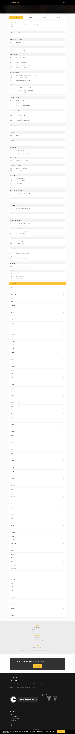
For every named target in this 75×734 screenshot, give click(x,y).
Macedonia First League (15, 166)
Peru (37, 519)
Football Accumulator (15, 720)
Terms (12, 725)
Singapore (37, 555)
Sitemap (13, 723)
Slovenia (37, 563)
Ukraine (37, 592)
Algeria (37, 321)
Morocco (37, 498)
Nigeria (37, 505)
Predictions (13, 716)
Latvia (37, 476)
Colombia (37, 386)
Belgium (37, 353)
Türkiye (37, 588)
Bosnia (37, 361)
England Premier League (16, 32)
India (37, 440)
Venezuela (37, 610)
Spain (37, 303)
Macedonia (37, 483)
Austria (37, 339)
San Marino (37, 541)
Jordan (37, 462)
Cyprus (37, 397)
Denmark (37, 400)
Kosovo (37, 469)
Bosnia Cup (12, 47)
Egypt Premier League (15, 110)
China (37, 379)
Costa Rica (37, 389)
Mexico (37, 491)
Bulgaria (37, 368)
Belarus (37, 350)
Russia (37, 537)
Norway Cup (13, 199)
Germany (37, 306)
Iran (37, 447)
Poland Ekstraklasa (14, 214)
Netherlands (37, 501)
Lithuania (37, 480)
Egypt (37, 411)
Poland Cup (13, 206)
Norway (37, 509)
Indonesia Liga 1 (14, 148)
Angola (37, 324)
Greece (37, 426)
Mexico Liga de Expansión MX (17, 191)
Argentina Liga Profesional (16, 40)
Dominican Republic (37, 404)
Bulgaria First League (15, 72)
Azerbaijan (37, 343)
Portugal (37, 527)
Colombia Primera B (14, 98)
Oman (37, 512)
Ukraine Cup (13, 264)
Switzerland (37, 577)
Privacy (12, 727)
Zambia (37, 617)
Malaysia (37, 487)
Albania (37, 317)
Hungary (37, 433)
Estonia (37, 415)
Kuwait (37, 472)
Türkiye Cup (13, 249)
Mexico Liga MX (13, 176)
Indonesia (37, 444)
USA (37, 602)
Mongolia (37, 494)
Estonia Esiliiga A (14, 125)
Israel (37, 454)
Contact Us (13, 721)
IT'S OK (60, 731)
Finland (37, 418)
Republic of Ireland (37, 530)
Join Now (37, 668)
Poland (37, 523)
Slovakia (37, 559)
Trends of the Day (15, 718)
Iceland (37, 436)
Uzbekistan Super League (16, 272)
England (37, 299)
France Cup (12, 133)
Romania (37, 534)
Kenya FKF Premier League (16, 158)
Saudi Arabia (37, 545)
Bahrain (37, 346)
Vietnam (37, 613)
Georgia (37, 422)
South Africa (37, 566)
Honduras (37, 429)
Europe (37, 292)
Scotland (37, 548)
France (37, 314)
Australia (37, 335)
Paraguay (37, 516)
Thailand (37, 581)
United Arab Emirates (37, 595)
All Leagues (13, 285)
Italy (37, 310)
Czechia (37, 382)
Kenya (37, 465)
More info (69, 731)
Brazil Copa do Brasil (15, 55)
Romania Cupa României (15, 221)
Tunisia (37, 584)
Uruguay (37, 599)
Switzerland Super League (16, 239)
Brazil (37, 364)
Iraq (37, 451)
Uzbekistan (37, 606)
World (37, 288)
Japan (37, 458)
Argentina (37, 328)
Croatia (37, 393)
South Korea (37, 570)
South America (37, 296)
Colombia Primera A (14, 85)
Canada (37, 371)
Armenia (37, 332)
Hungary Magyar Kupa (15, 141)
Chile (37, 375)
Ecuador (37, 408)
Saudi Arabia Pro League (16, 229)
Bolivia (37, 357)
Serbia (37, 552)
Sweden (37, 574)
